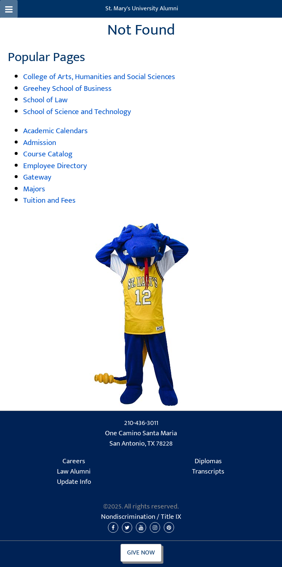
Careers (73, 461)
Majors (34, 188)
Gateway (37, 177)
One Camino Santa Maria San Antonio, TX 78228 (141, 438)
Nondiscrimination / (141, 517)
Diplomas (208, 461)
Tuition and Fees (49, 200)
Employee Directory (55, 165)
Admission (39, 142)
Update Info (74, 482)
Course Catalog (47, 154)
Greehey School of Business (67, 88)
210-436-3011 (141, 423)
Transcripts (208, 472)
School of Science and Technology (77, 111)
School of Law (45, 99)
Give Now (141, 552)
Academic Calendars (55, 130)
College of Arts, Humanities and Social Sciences (99, 76)
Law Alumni (74, 472)
